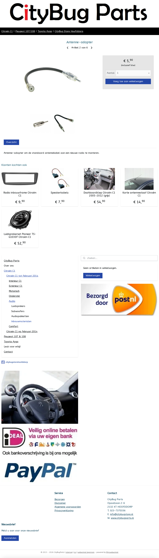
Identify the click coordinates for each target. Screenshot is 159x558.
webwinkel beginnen (86, 552)
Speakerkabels (59, 192)
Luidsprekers (18, 306)
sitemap (69, 552)
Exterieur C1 (15, 286)
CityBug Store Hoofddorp (69, 31)
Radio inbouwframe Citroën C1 (19, 194)
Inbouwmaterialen (21, 321)
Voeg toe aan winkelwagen (128, 81)
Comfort (13, 326)
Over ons (9, 265)
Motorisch (14, 291)
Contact (8, 351)
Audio (12, 301)
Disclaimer (60, 503)
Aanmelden (10, 538)
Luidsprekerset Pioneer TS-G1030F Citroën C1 (20, 235)
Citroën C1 (7, 31)
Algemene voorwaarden (68, 506)
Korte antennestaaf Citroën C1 (139, 194)
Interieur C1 (15, 281)
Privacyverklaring (64, 510)
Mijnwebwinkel (112, 552)
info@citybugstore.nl (121, 514)
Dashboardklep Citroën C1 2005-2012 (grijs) (99, 194)
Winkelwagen (93, 275)
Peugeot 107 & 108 (15, 336)
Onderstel (14, 296)
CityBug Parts (11, 260)
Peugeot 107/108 (25, 31)
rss (75, 552)
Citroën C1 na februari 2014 (21, 331)
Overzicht (11, 142)
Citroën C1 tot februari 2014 (22, 275)
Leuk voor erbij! (12, 346)
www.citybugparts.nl (122, 518)
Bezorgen (60, 499)
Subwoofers (17, 311)
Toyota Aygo (45, 31)
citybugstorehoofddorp (14, 362)
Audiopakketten (20, 316)
